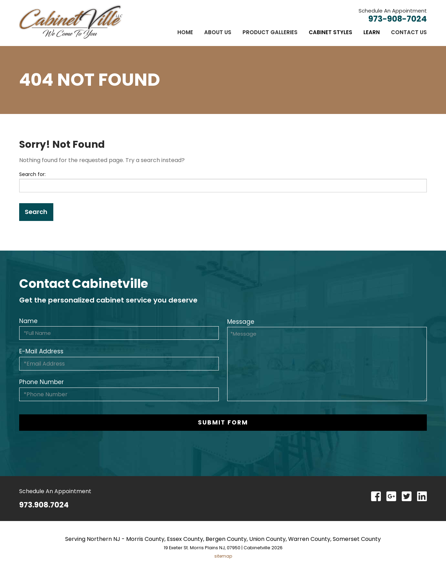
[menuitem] (185, 32)
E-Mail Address (41, 351)
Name (28, 321)
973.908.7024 (44, 505)
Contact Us (409, 32)
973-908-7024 (397, 18)
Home (185, 32)
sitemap (223, 556)
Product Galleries (270, 32)
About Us (217, 32)
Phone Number (41, 382)
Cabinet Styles (330, 32)
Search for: (32, 174)
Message (240, 321)
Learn (371, 32)
